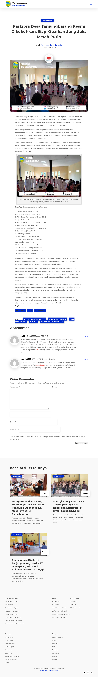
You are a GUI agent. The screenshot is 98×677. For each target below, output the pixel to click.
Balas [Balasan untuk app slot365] (86, 360)
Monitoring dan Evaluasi (13, 617)
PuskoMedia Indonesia (51, 45)
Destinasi (55, 650)
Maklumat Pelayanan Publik (61, 614)
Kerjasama (55, 653)
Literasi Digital (9, 646)
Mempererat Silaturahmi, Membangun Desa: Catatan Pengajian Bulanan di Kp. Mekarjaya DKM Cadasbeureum (28, 508)
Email (13, 422)
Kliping (54, 659)
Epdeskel (73, 604)
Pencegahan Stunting (12, 656)
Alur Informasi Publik (59, 608)
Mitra (53, 646)
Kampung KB (9, 637)
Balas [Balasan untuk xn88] (86, 337)
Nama (55, 387)
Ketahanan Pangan (11, 659)
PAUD (7, 662)
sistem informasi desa (52, 321)
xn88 (23, 336)
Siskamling (8, 653)
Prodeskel (73, 601)
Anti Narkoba (9, 650)
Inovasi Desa (9, 640)
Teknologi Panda (53, 670)
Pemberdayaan (10, 643)
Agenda (54, 643)
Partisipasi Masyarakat (12, 611)
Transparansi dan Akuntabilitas (14, 624)
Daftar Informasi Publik (59, 611)
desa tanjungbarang (34, 319)
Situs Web (14, 429)
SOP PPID (55, 604)
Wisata (54, 656)
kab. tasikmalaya (57, 319)
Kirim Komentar (81, 443)
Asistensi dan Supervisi (12, 608)
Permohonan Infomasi (59, 617)
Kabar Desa (47, 20)
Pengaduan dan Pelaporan (13, 620)
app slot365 (26, 359)
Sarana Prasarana (57, 637)
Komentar (15, 387)
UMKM (54, 640)
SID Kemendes (75, 608)
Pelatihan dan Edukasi (12, 614)
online (33, 321)
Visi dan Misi (9, 604)
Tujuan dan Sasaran (11, 601)
